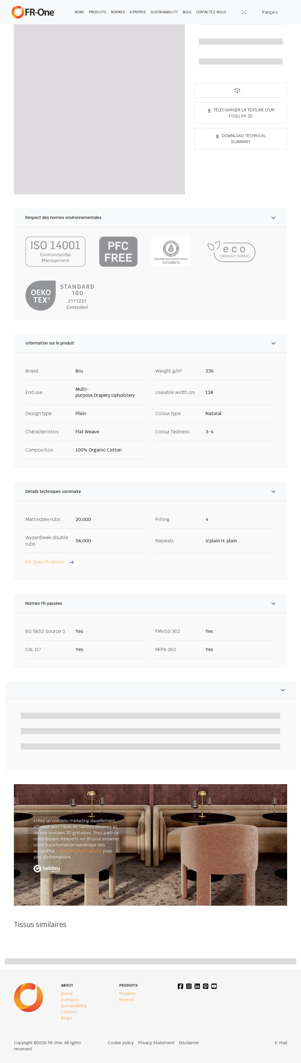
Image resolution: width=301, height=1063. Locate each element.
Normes (118, 12)
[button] (240, 90)
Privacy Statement (156, 1042)
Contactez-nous (211, 12)
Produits (97, 12)
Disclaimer (189, 1042)
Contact (69, 1011)
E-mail (281, 1042)
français (270, 12)
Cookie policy (121, 1042)
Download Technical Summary (240, 138)
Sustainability (164, 12)
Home (79, 12)
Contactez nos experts (79, 851)
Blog (187, 12)
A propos (138, 12)
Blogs (66, 1017)
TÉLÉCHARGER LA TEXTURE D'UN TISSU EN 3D (240, 113)
